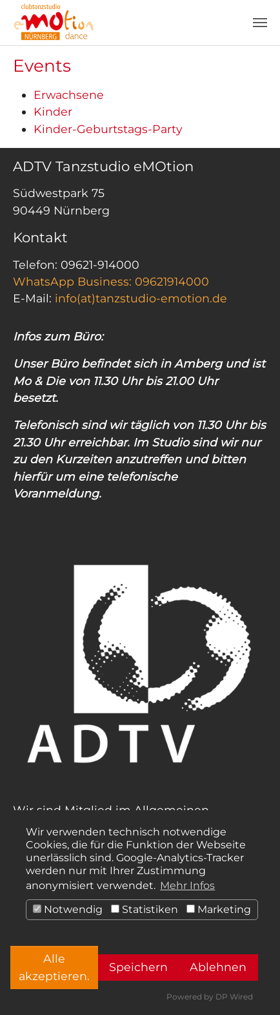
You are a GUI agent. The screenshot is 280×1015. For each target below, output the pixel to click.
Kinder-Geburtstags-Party (108, 129)
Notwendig (68, 909)
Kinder (53, 111)
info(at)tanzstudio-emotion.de (141, 298)
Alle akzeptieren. (54, 967)
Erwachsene (69, 94)
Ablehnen (218, 967)
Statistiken (144, 909)
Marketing (218, 909)
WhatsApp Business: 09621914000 (111, 281)
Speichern (138, 967)
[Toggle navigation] (260, 23)
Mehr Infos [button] (187, 885)
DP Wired (234, 996)
